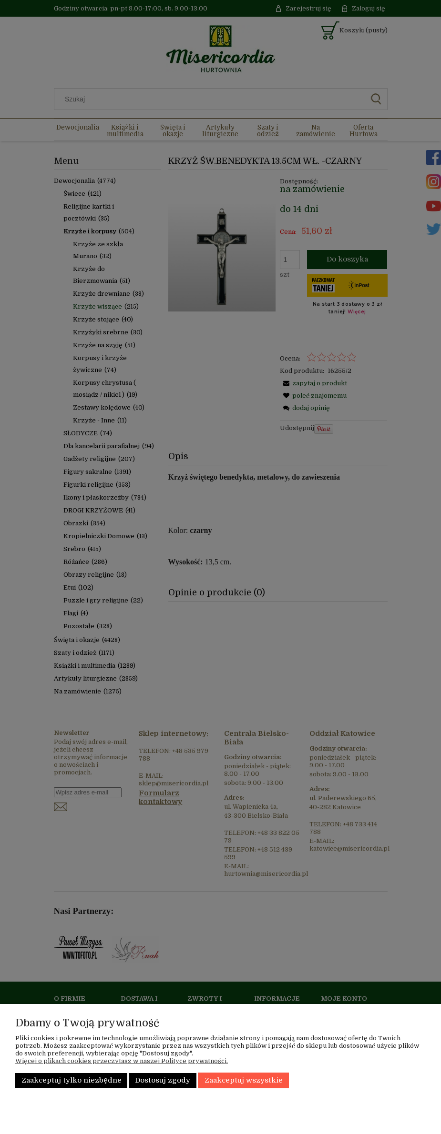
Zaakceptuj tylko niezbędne (71, 1080)
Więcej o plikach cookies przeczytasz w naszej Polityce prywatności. (121, 1060)
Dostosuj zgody (162, 1080)
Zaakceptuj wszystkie (244, 1080)
